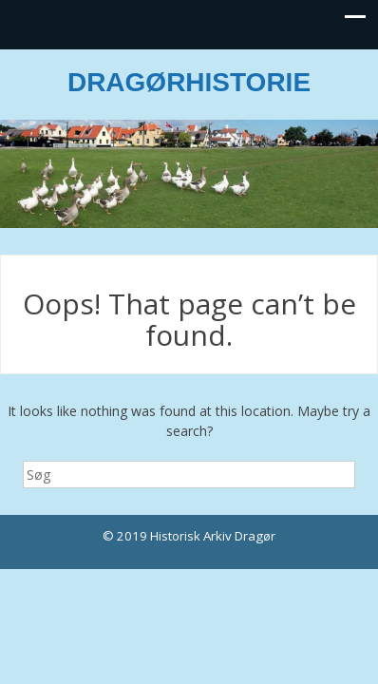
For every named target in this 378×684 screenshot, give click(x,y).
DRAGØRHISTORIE (189, 82)
